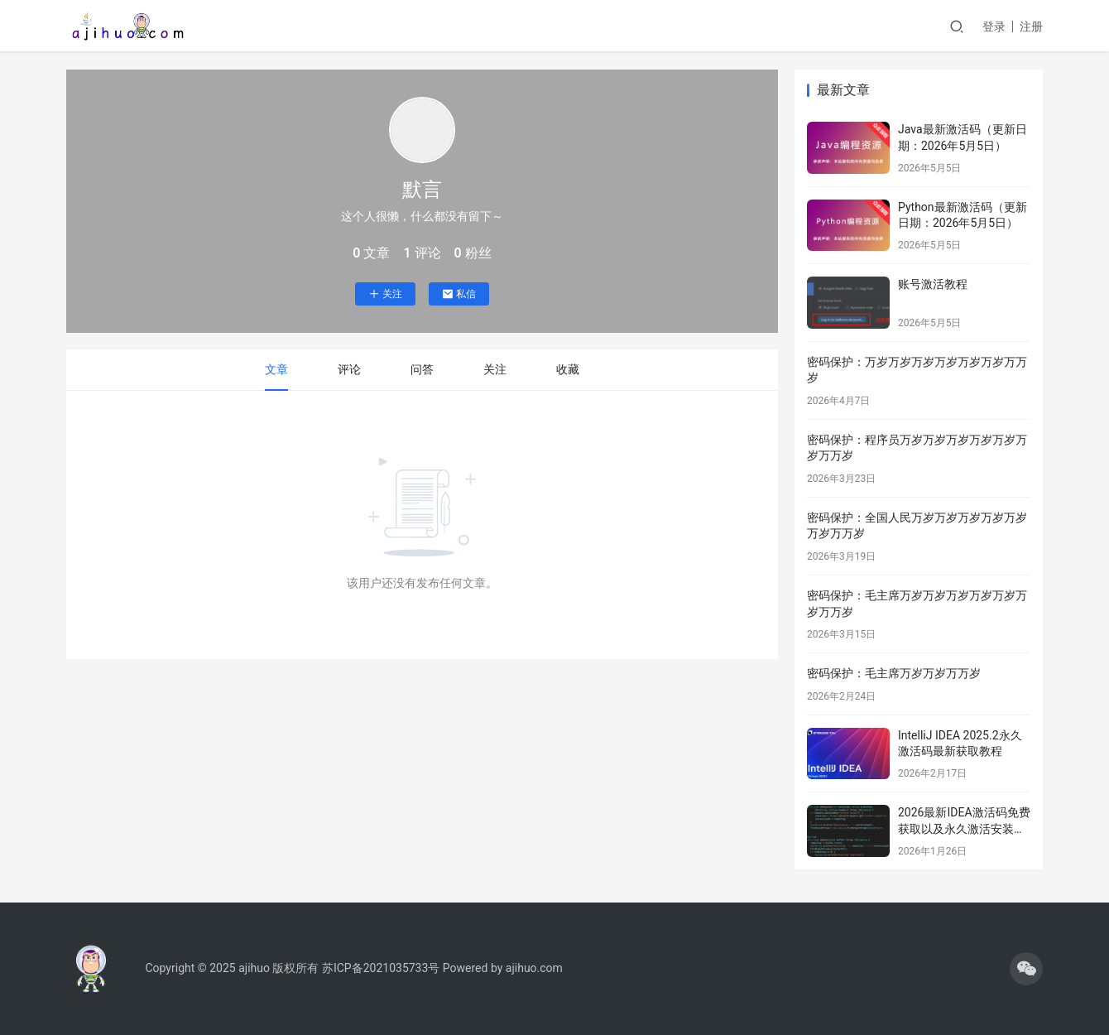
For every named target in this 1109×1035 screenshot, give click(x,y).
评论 (349, 369)
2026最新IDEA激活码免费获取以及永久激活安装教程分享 (964, 828)
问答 (422, 369)
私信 (459, 294)
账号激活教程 (932, 284)
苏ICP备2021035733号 (380, 968)
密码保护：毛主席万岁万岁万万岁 (894, 673)
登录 (994, 26)
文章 (276, 369)
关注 (385, 294)
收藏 (567, 369)
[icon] (1026, 968)
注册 (1031, 26)
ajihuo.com (534, 968)
